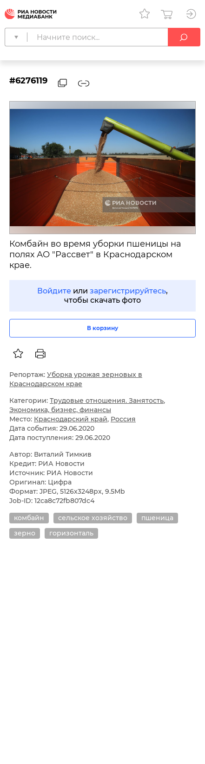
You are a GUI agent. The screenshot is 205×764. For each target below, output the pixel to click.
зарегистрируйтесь (128, 290)
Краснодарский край (70, 419)
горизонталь (71, 533)
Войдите (54, 290)
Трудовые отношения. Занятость (107, 400)
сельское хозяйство (92, 518)
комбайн (29, 518)
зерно (24, 533)
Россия (123, 419)
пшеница (157, 518)
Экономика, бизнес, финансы (60, 410)
